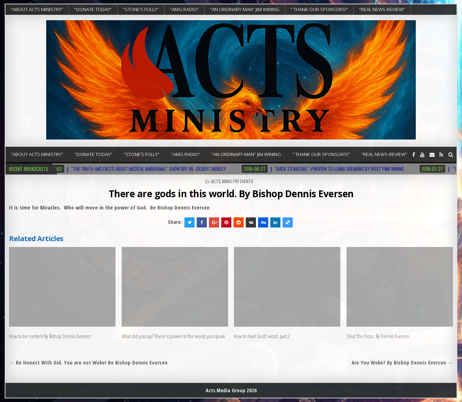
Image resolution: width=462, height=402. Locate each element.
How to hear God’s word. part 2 (262, 336)
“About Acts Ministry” (37, 9)
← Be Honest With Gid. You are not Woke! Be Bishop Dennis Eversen (88, 362)
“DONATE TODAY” (93, 9)
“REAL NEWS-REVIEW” (382, 9)
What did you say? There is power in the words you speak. (174, 336)
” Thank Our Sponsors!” (319, 9)
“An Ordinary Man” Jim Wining (244, 9)
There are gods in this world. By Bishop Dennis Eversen (231, 193)
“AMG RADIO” (184, 9)
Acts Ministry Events (232, 181)
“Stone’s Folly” (141, 9)
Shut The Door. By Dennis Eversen (377, 336)
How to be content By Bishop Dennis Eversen (50, 336)
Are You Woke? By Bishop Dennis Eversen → (402, 362)
